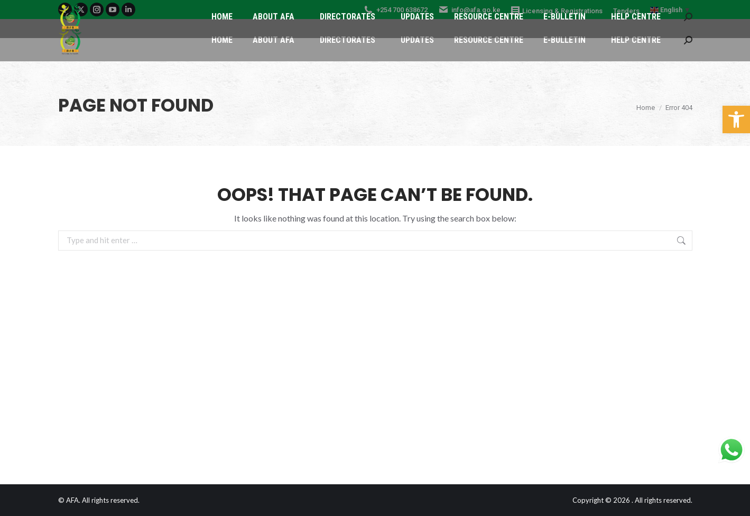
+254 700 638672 (395, 10)
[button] (736, 119)
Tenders (626, 11)
